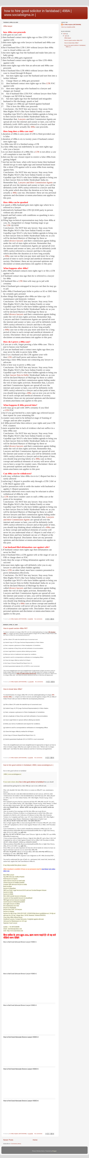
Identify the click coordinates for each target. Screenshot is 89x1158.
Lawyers (22, 119)
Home (35, 1140)
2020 (64, 33)
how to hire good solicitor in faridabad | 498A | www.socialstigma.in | (28, 765)
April (66, 36)
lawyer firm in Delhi (19, 375)
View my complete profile (68, 27)
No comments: (38, 619)
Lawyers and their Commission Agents (35, 182)
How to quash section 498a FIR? (15, 628)
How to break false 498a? (12, 689)
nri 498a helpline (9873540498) (72, 24)
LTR (48, 83)
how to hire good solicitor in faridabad (31, 782)
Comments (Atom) (16, 1143)
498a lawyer (7, 26)
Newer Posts (8, 1140)
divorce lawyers (16, 240)
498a (33, 127)
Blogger (54, 1151)
